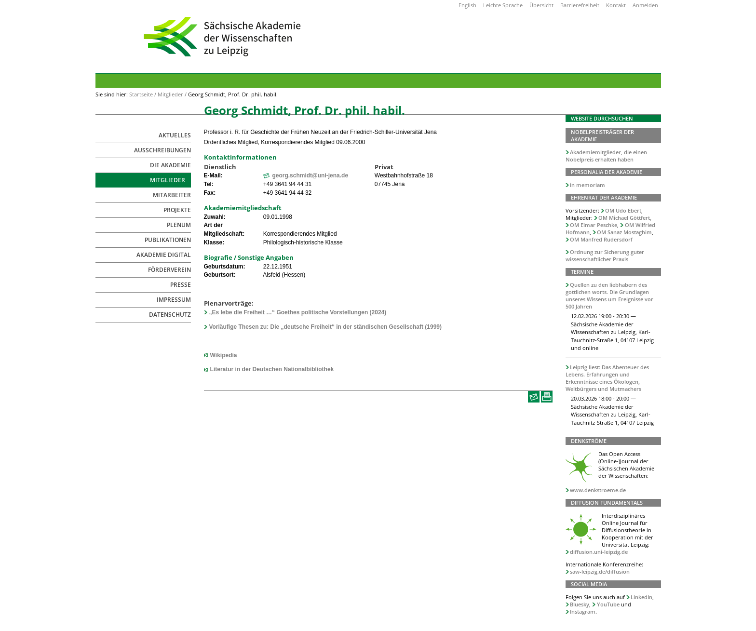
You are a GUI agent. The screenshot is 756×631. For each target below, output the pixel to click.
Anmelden (645, 5)
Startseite (141, 94)
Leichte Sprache (503, 5)
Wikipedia (223, 355)
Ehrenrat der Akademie (604, 197)
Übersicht (541, 5)
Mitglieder (170, 94)
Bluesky (579, 604)
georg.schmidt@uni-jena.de (310, 175)
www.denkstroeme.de (598, 490)
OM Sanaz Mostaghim (624, 232)
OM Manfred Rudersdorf (601, 239)
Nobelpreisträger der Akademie (602, 135)
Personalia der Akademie (606, 171)
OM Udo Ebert (623, 210)
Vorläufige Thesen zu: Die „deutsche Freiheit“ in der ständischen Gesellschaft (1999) (325, 326)
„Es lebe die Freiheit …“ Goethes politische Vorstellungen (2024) (297, 312)
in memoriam (587, 184)
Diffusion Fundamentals (607, 502)
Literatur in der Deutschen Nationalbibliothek (272, 369)
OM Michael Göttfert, (624, 217)
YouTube (608, 604)
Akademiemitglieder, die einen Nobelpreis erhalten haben (607, 155)
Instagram (582, 611)
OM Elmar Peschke (593, 224)
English (467, 5)
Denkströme (589, 440)
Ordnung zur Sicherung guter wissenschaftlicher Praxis (605, 255)
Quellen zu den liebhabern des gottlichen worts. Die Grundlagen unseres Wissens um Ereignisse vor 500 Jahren (609, 295)
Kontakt (616, 5)
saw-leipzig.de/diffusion (600, 571)
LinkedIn (641, 597)
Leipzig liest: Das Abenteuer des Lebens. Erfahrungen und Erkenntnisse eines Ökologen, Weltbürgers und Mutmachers (607, 377)
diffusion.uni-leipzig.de (599, 551)
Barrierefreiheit (579, 5)
